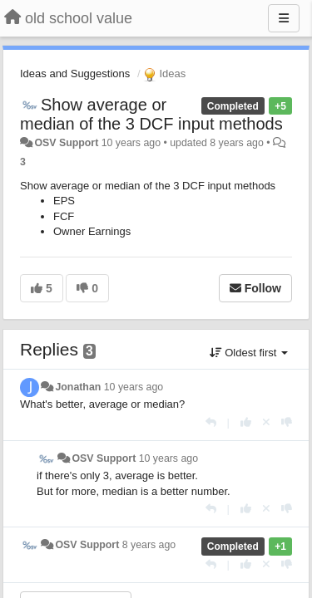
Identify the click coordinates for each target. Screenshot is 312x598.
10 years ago (133, 387)
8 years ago (149, 545)
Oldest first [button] (249, 352)
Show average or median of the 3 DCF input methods (151, 114)
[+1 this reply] (245, 422)
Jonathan (78, 387)
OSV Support (66, 143)
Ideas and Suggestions (75, 73)
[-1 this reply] (286, 422)
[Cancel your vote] (266, 422)
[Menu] (284, 18)
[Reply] (211, 422)
